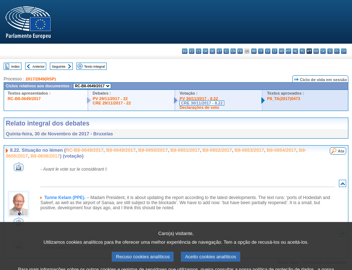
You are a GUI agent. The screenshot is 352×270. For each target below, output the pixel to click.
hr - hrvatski (254, 51)
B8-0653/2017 (249, 150)
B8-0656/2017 (45, 156)
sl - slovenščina (330, 51)
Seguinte (59, 66)
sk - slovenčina (323, 51)
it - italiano (261, 51)
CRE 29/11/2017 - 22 (111, 103)
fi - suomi (337, 51)
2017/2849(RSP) (40, 79)
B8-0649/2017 (120, 150)
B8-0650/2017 (153, 150)
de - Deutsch (212, 51)
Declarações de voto (199, 107)
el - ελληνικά (226, 51)
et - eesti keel (219, 51)
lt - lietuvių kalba (274, 51)
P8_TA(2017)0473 (283, 98)
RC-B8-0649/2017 (24, 98)
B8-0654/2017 (281, 150)
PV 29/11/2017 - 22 (109, 98)
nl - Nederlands (295, 51)
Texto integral (94, 66)
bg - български (184, 51)
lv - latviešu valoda (267, 51)
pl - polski (302, 51)
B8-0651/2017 (185, 150)
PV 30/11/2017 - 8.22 (198, 98)
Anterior (38, 66)
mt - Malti (288, 51)
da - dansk (205, 51)
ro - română (316, 51)
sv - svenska (344, 51)
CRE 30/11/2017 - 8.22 (201, 103)
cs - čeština (198, 51)
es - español (191, 51)
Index (15, 66)
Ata (341, 151)
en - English (233, 51)
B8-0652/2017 (217, 150)
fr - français (240, 51)
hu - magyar (281, 51)
